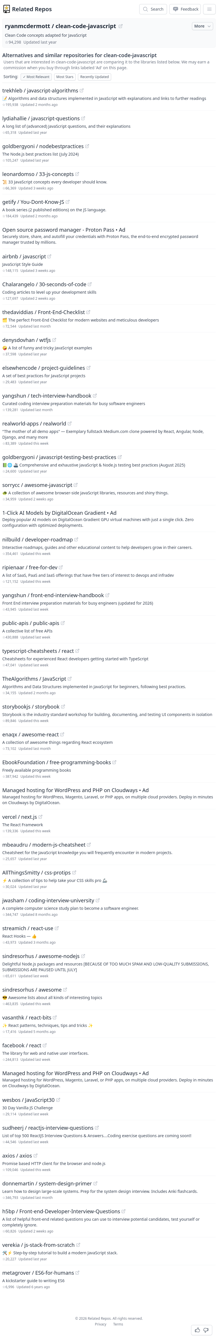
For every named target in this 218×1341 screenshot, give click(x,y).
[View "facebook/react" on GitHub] (44, 1045)
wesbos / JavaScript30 (28, 1099)
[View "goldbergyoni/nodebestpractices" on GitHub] (87, 146)
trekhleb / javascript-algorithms (40, 90)
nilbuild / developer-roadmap (37, 539)
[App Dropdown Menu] (209, 9)
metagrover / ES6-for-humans (38, 1272)
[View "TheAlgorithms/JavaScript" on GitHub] (69, 678)
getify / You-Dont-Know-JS (33, 201)
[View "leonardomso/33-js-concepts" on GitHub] (77, 174)
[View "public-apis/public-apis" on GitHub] (62, 623)
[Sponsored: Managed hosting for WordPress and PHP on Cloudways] (109, 796)
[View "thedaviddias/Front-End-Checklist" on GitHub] (88, 312)
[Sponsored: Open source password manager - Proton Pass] (109, 235)
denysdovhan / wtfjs (26, 339)
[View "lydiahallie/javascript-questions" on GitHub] (83, 118)
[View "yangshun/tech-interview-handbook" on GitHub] (95, 395)
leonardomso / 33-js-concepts (38, 174)
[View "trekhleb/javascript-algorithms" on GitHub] (81, 90)
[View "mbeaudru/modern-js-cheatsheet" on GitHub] (89, 844)
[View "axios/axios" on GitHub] (35, 1155)
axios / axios (17, 1155)
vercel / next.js (19, 816)
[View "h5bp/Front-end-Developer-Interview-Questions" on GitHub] (123, 1211)
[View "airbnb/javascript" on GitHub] (49, 256)
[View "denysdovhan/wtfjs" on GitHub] (54, 340)
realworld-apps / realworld (34, 423)
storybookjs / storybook (31, 706)
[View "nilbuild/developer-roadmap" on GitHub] (76, 539)
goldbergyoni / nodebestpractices (43, 146)
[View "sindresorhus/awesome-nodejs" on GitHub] (83, 956)
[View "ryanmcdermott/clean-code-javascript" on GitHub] (120, 26)
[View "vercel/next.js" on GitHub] (40, 816)
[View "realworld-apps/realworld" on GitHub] (69, 423)
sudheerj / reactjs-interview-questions (47, 1127)
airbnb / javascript (24, 256)
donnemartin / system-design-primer (47, 1183)
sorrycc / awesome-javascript (37, 484)
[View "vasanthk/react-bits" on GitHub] (54, 1017)
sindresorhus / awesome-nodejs (41, 956)
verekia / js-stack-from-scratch (38, 1244)
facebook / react (21, 1045)
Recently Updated (94, 76)
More (203, 26)
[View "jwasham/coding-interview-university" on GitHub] (97, 900)
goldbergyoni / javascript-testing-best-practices (59, 457)
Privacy (100, 1324)
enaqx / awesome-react (30, 734)
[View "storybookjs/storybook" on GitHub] (63, 706)
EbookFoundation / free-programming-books (56, 762)
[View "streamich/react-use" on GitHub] (56, 928)
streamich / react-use (27, 928)
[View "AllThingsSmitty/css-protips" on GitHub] (74, 872)
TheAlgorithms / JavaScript (34, 678)
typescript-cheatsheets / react (38, 650)
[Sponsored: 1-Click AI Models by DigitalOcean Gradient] (109, 518)
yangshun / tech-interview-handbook (46, 395)
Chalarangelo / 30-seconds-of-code (44, 284)
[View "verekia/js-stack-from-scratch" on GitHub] (78, 1245)
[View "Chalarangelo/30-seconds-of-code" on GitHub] (89, 284)
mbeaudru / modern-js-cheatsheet (43, 844)
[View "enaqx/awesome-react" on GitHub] (62, 734)
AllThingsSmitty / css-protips (36, 872)
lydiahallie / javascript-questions (41, 118)
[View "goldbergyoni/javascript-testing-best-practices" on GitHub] (119, 457)
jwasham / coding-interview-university (48, 900)
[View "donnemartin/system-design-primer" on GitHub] (95, 1183)
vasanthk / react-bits (26, 1017)
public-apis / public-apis (30, 623)
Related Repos (32, 9)
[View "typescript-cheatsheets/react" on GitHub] (77, 651)
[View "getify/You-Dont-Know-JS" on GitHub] (67, 202)
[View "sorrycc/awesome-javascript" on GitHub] (75, 485)
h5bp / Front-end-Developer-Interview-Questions (61, 1211)
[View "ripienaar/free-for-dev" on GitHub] (60, 567)
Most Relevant (36, 76)
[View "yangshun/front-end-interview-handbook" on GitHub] (107, 595)
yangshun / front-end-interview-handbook (53, 595)
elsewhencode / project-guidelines (43, 367)
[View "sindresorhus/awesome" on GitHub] (65, 989)
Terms (118, 1324)
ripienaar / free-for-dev (29, 567)
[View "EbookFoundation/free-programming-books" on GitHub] (114, 762)
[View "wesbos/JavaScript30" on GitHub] (58, 1100)
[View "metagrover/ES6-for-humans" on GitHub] (77, 1272)
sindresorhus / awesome (32, 989)
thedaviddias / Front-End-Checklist (43, 312)
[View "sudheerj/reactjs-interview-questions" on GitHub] (97, 1127)
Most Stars (65, 76)
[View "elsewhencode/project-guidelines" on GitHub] (88, 367)
